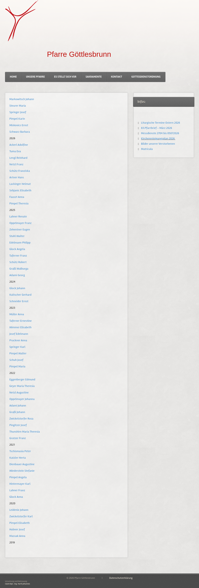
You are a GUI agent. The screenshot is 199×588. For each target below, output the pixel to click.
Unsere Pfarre (35, 76)
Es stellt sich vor (65, 76)
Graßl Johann (17, 412)
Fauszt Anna (16, 197)
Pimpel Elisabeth (19, 523)
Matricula (147, 149)
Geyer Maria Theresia (21, 386)
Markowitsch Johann (21, 99)
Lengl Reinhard (18, 158)
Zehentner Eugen (19, 229)
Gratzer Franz (17, 438)
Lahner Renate (18, 216)
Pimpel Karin (17, 119)
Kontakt (116, 76)
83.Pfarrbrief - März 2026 (156, 128)
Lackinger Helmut (19, 184)
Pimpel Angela (17, 477)
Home (13, 76)
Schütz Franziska (19, 171)
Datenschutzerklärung (120, 578)
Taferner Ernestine (20, 321)
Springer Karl (17, 347)
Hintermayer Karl (19, 484)
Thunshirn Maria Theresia (24, 431)
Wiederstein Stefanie (21, 471)
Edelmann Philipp (19, 242)
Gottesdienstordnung (146, 76)
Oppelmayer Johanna (21, 399)
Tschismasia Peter (20, 451)
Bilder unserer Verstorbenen (157, 144)
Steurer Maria (17, 105)
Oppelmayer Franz (20, 223)
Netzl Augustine (19, 392)
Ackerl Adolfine (18, 145)
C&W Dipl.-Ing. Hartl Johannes (17, 584)
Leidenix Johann (18, 510)
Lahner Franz (17, 490)
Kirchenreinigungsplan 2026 (158, 138)
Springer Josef (17, 112)
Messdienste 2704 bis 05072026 (159, 133)
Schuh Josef (16, 360)
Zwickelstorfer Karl (20, 516)
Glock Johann (17, 288)
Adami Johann (17, 405)
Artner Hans (16, 177)
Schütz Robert (17, 262)
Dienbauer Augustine (21, 464)
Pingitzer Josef (17, 425)
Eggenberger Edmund (22, 379)
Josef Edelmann (18, 334)
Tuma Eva (15, 151)
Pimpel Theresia (18, 203)
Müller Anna (16, 314)
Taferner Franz (18, 255)
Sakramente (94, 76)
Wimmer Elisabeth (20, 327)
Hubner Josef (17, 529)
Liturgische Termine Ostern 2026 (160, 122)
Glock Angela (17, 249)
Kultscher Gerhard (20, 295)
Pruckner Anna (18, 340)
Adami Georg (17, 275)
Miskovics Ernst (18, 125)
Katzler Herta (17, 458)
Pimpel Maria (17, 366)
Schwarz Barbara (19, 132)
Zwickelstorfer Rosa (21, 418)
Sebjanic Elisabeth (20, 190)
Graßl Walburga (18, 268)
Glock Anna (16, 497)
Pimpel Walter (17, 353)
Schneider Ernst (18, 301)
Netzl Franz (16, 164)
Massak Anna (17, 536)
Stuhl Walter (16, 236)
